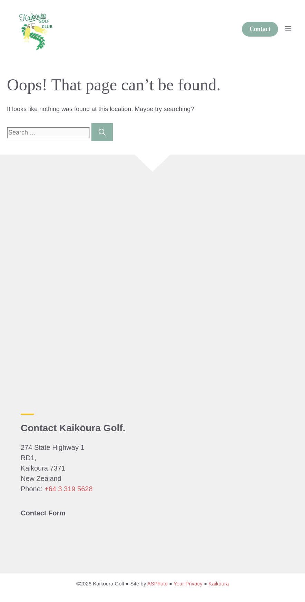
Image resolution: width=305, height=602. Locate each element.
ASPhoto (157, 583)
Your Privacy (188, 583)
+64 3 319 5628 (69, 489)
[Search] (102, 132)
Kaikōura (218, 583)
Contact (259, 29)
